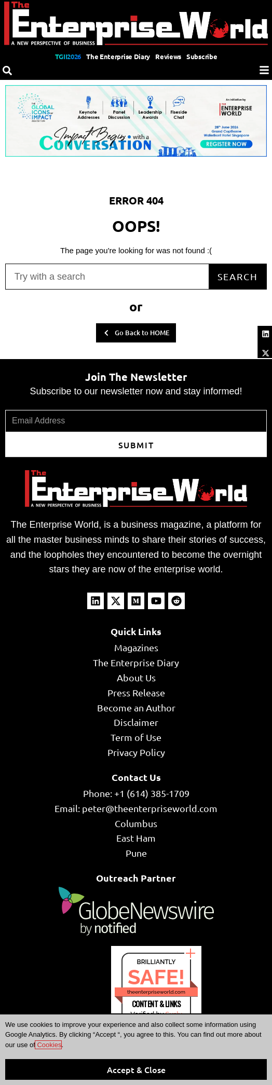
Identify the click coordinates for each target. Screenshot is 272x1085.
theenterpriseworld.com (156, 992)
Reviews (168, 56)
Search (237, 276)
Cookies (48, 1045)
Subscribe (201, 56)
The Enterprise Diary (118, 56)
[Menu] (264, 70)
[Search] (7, 70)
